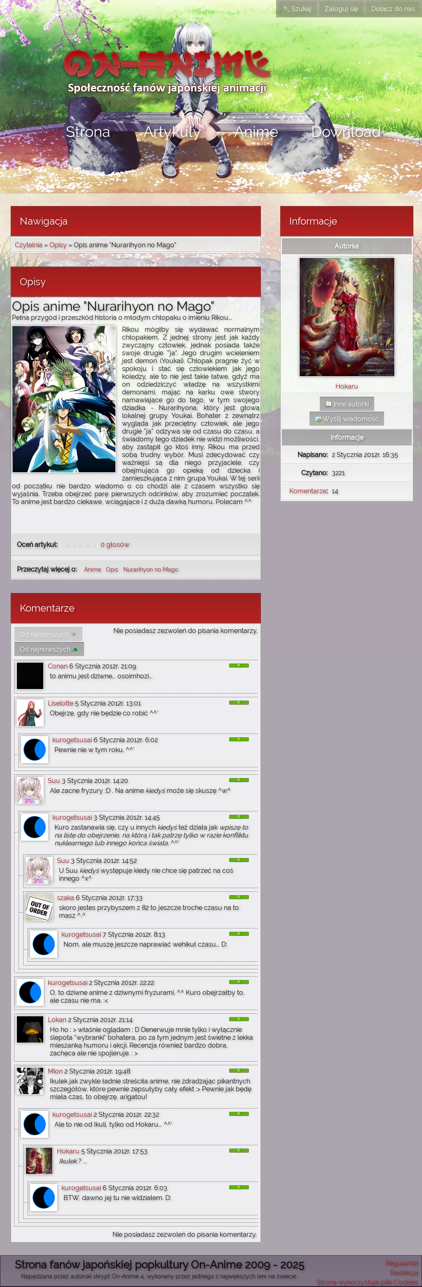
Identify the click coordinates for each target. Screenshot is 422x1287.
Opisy (58, 245)
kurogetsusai (72, 740)
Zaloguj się (341, 9)
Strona (88, 131)
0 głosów (115, 545)
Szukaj (297, 9)
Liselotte (60, 703)
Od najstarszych (48, 634)
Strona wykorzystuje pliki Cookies (367, 1282)
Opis (113, 569)
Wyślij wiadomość (347, 419)
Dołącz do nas (393, 9)
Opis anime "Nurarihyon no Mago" (113, 306)
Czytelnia (28, 245)
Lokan (57, 1020)
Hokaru (68, 1151)
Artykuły (172, 131)
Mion (55, 1071)
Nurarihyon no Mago (150, 569)
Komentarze (307, 491)
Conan (58, 666)
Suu (54, 781)
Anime (256, 131)
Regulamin (402, 1263)
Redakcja (404, 1273)
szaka (65, 898)
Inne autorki (347, 404)
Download (346, 131)
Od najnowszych (49, 649)
